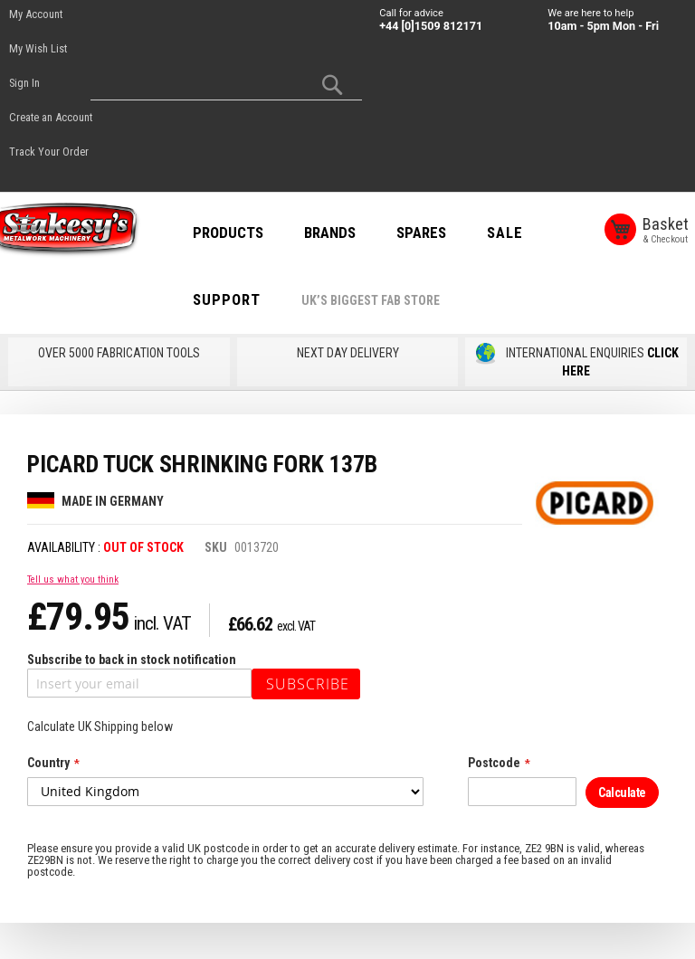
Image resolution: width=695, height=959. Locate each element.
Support (248, 299)
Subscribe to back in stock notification (131, 659)
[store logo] (81, 230)
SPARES (443, 232)
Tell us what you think (73, 579)
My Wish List (38, 48)
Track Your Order (49, 151)
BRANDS (351, 232)
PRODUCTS (249, 232)
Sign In (24, 83)
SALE (527, 232)
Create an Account (50, 117)
